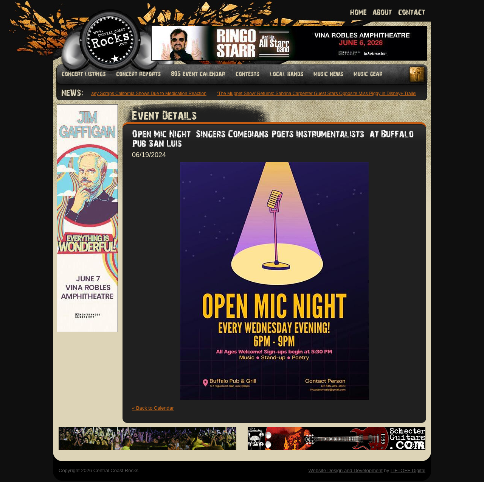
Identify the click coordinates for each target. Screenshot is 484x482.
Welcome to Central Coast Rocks (101, 32)
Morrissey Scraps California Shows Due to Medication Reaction (143, 93)
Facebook (417, 74)
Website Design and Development (345, 470)
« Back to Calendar (153, 408)
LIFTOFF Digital (408, 470)
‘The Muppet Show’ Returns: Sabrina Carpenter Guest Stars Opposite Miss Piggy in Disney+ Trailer (317, 93)
